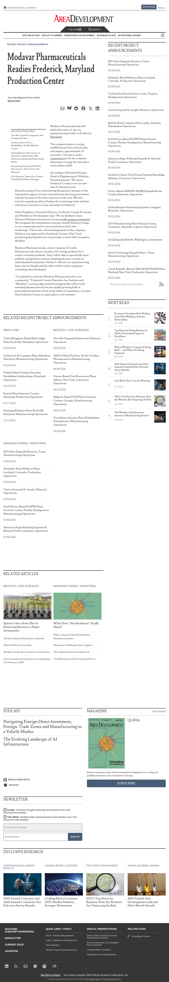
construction (57, 158)
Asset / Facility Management (60, 935)
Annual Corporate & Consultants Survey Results (103, 943)
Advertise (31, 8)
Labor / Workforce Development (61, 940)
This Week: (40, 818)
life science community (76, 219)
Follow (75, 29)
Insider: (36, 811)
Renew (161, 8)
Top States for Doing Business (102, 954)
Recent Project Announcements (27, 44)
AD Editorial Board (129, 35)
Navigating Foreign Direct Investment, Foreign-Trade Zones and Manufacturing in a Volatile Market (42, 726)
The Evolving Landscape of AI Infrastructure (30, 742)
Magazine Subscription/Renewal (20, 930)
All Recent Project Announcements (126, 284)
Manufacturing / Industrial (24, 443)
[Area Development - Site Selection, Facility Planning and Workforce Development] (84, 18)
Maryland (56, 137)
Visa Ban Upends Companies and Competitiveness (27, 137)
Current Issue (14, 944)
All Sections (163, 35)
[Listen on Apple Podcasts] (42, 779)
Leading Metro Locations (99, 950)
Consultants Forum (15, 8)
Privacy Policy (94, 979)
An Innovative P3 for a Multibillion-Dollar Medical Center (24, 145)
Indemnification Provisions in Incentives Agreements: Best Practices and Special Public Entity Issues (27, 157)
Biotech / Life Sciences (71, 330)
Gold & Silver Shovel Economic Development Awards (102, 936)
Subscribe (148, 7)
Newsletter (13, 938)
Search (94, 29)
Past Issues (159, 711)
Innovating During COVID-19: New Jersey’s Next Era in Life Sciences (26, 169)
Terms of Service (109, 979)
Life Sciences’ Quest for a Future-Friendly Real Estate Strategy (27, 178)
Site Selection (52, 945)
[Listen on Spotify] (42, 785)
